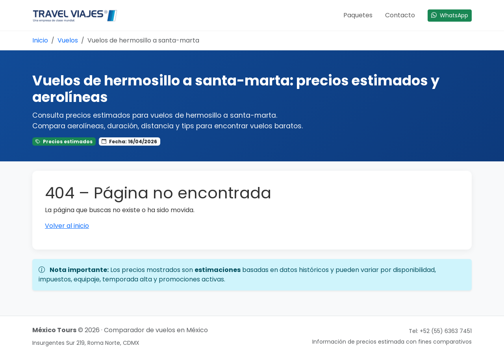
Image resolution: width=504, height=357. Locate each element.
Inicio (40, 40)
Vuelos (67, 40)
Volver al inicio (67, 225)
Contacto (400, 15)
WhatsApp (449, 15)
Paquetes (357, 15)
